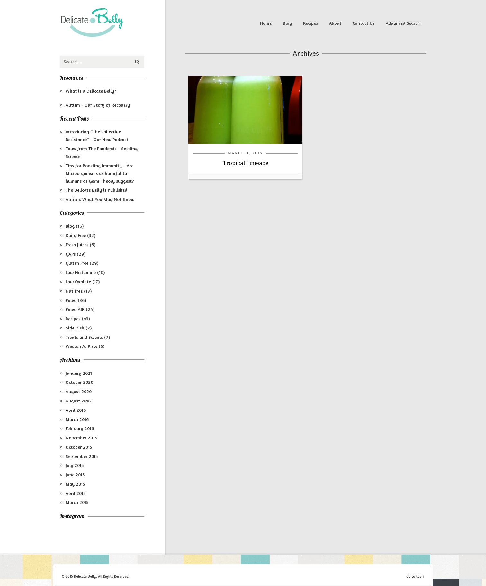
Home (266, 23)
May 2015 (75, 484)
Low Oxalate (78, 281)
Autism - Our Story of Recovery (98, 105)
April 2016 (76, 410)
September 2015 (82, 456)
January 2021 (79, 373)
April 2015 (76, 493)
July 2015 (75, 465)
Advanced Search (403, 23)
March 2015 (77, 502)
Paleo (71, 300)
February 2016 (80, 428)
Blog (287, 23)
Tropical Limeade (245, 163)
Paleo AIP (75, 309)
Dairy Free (76, 235)
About (335, 23)
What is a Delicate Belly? (91, 91)
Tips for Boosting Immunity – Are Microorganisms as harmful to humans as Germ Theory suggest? (100, 173)
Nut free (74, 290)
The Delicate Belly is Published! (97, 190)
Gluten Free (77, 263)
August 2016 (78, 400)
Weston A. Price (81, 346)
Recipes (310, 23)
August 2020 (79, 391)
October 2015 (79, 447)
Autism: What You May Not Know (100, 199)
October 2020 (79, 382)
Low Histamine (81, 272)
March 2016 (77, 419)
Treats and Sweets (84, 337)
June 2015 (75, 474)
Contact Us (363, 23)
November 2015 (81, 437)
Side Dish (75, 327)
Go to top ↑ (415, 576)
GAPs (71, 254)
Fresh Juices (77, 244)
